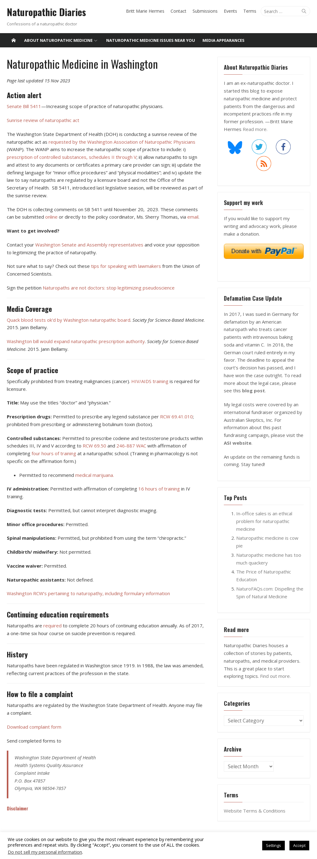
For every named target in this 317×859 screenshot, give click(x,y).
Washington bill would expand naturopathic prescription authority (76, 341)
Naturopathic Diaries (46, 12)
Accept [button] (299, 845)
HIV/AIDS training (149, 381)
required (52, 625)
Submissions (205, 11)
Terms (249, 11)
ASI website (237, 443)
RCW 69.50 (95, 446)
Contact (178, 11)
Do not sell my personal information (45, 852)
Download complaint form (34, 727)
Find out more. (275, 676)
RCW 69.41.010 (176, 416)
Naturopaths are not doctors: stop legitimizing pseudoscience (109, 288)
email (192, 217)
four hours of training (54, 453)
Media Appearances (223, 40)
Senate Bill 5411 (24, 106)
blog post (253, 390)
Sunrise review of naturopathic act (43, 120)
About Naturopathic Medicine (58, 40)
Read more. (255, 129)
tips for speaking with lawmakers (126, 266)
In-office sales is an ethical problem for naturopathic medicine (264, 521)
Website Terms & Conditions (254, 811)
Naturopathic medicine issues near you (150, 40)
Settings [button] (273, 845)
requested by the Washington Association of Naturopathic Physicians (122, 141)
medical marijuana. (94, 475)
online (51, 217)
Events (230, 11)
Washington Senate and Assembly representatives (90, 245)
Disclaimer (17, 808)
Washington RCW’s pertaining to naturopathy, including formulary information (88, 593)
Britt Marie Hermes (145, 11)
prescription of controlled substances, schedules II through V (72, 157)
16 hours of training (159, 489)
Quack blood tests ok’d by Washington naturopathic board (68, 319)
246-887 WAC (131, 446)
